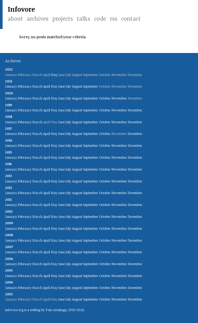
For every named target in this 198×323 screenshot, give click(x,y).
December (135, 110)
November (119, 98)
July (68, 86)
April (46, 86)
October (105, 98)
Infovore (21, 9)
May (54, 75)
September (90, 86)
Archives (37, 19)
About (15, 19)
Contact (131, 19)
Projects (62, 19)
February (24, 86)
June (61, 86)
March (37, 86)
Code (100, 19)
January (11, 86)
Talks (83, 19)
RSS (113, 19)
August (77, 86)
